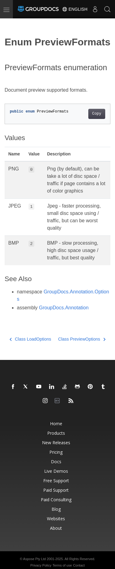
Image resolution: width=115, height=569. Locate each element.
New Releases (56, 442)
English (74, 9)
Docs (56, 461)
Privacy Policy (40, 565)
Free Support (56, 480)
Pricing (56, 452)
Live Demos (56, 471)
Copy (96, 114)
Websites (56, 518)
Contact (79, 565)
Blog (56, 509)
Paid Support (56, 490)
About (56, 528)
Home (56, 423)
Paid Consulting (56, 499)
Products (56, 433)
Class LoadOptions (30, 339)
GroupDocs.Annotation (64, 307)
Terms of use (62, 565)
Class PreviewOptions (81, 339)
